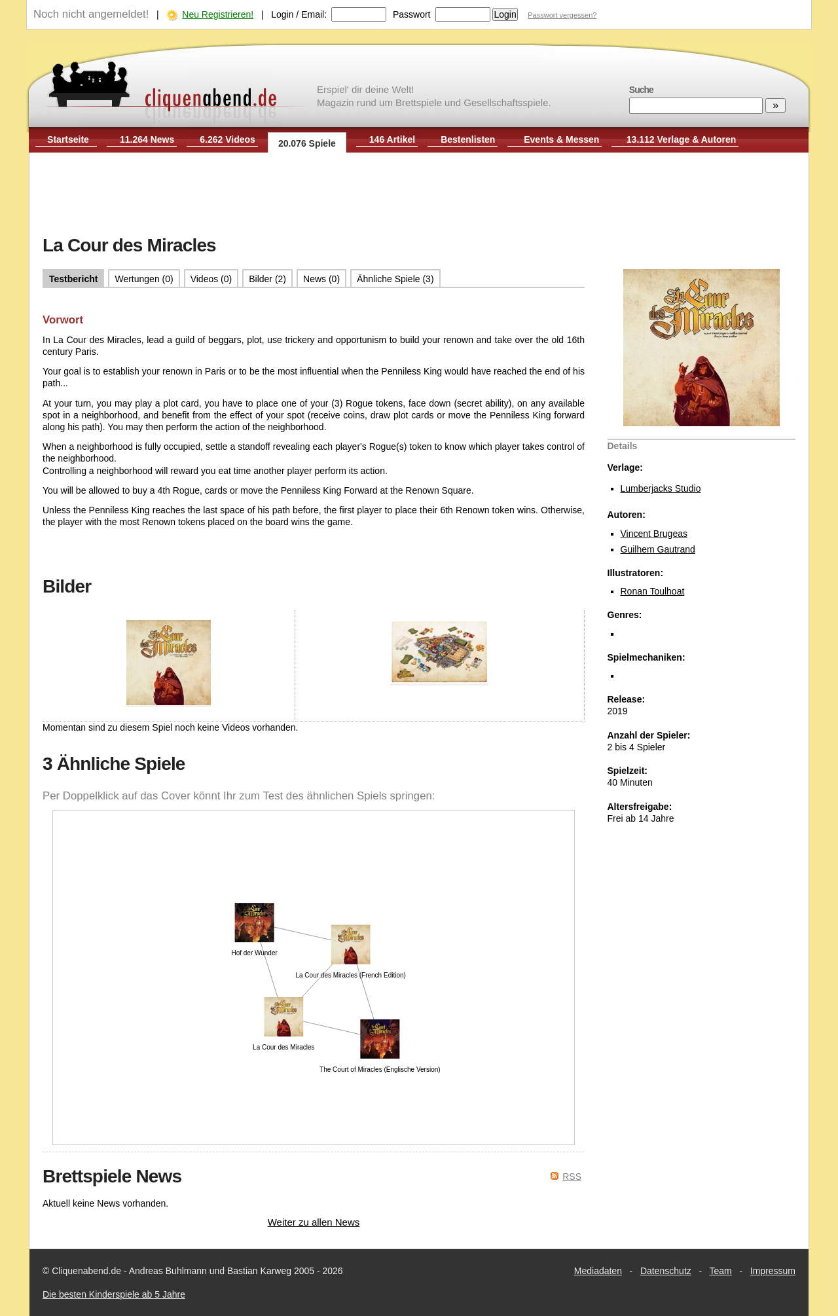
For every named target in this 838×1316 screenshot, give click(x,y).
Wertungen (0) (144, 279)
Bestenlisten (468, 139)
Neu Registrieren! (217, 14)
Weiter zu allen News (314, 1222)
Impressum (772, 1271)
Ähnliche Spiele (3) (395, 279)
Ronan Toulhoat (653, 591)
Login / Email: (299, 14)
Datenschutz (665, 1271)
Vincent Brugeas (654, 533)
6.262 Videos (227, 139)
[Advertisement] (419, 195)
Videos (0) (211, 279)
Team (721, 1271)
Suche (641, 89)
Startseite (68, 139)
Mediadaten (598, 1271)
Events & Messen (561, 139)
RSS (571, 1176)
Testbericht (73, 279)
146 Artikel (392, 139)
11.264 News (147, 139)
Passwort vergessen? (562, 15)
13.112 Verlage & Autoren (682, 139)
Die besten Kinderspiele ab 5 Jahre (114, 1294)
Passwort (412, 14)
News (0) (321, 279)
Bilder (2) (267, 279)
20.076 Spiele (307, 143)
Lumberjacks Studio (661, 488)
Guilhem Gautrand (658, 549)
